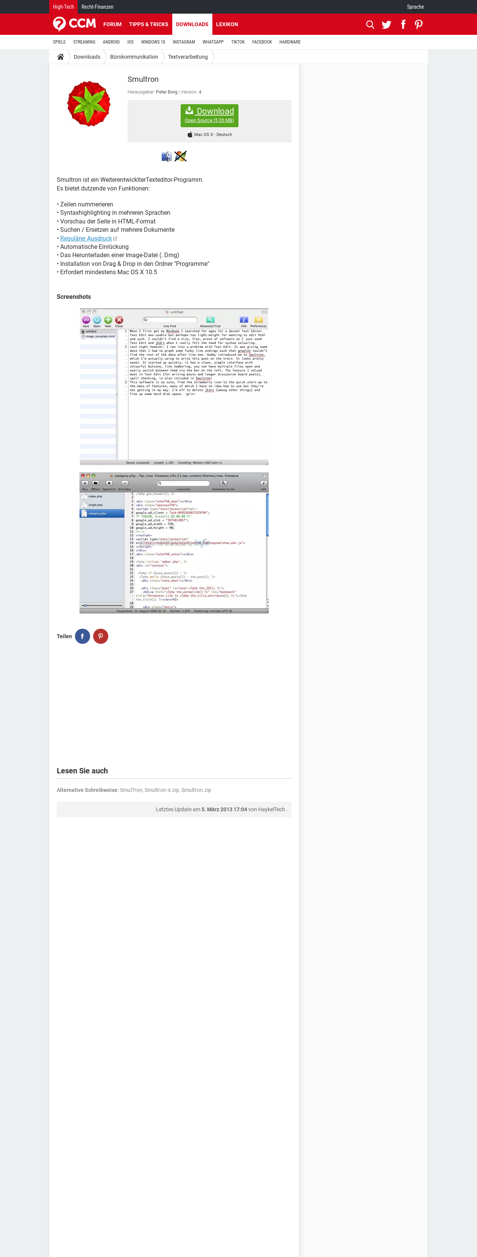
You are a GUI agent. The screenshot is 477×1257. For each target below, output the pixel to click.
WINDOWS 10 (153, 42)
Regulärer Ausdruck (86, 238)
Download (209, 114)
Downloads (192, 24)
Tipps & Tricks (148, 24)
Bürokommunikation (134, 57)
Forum (112, 24)
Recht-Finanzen (97, 7)
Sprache (415, 7)
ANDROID (111, 42)
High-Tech (63, 7)
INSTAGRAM (184, 42)
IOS (130, 42)
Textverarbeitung (188, 57)
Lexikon (227, 24)
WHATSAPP (213, 42)
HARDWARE (290, 42)
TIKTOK (238, 42)
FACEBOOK (262, 42)
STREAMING (84, 42)
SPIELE (59, 42)
